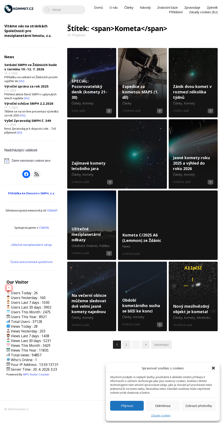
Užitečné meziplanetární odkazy (91, 225)
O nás (113, 7)
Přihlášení (176, 12)
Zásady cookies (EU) (203, 12)
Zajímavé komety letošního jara (117, 154)
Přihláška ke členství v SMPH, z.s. (31, 193)
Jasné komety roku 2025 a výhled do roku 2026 (193, 154)
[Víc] (21, 81)
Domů (98, 7)
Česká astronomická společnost (31, 262)
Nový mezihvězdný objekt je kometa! (193, 296)
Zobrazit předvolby (198, 406)
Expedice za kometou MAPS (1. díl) (142, 82)
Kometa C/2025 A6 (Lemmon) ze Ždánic (168, 225)
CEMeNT (52, 210)
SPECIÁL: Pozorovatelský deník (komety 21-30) (91, 82)
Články (128, 7)
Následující (161, 345)
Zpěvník (212, 7)
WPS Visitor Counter (36, 374)
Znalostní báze (167, 7)
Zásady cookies (160, 415)
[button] (213, 368)
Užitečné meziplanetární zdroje (31, 245)
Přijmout (127, 406)
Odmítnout (162, 406)
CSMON (44, 228)
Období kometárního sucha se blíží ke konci (142, 296)
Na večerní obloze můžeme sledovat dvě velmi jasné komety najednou (91, 296)
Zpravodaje (192, 7)
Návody (145, 7)
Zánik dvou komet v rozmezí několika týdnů (193, 82)
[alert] (31, 160)
